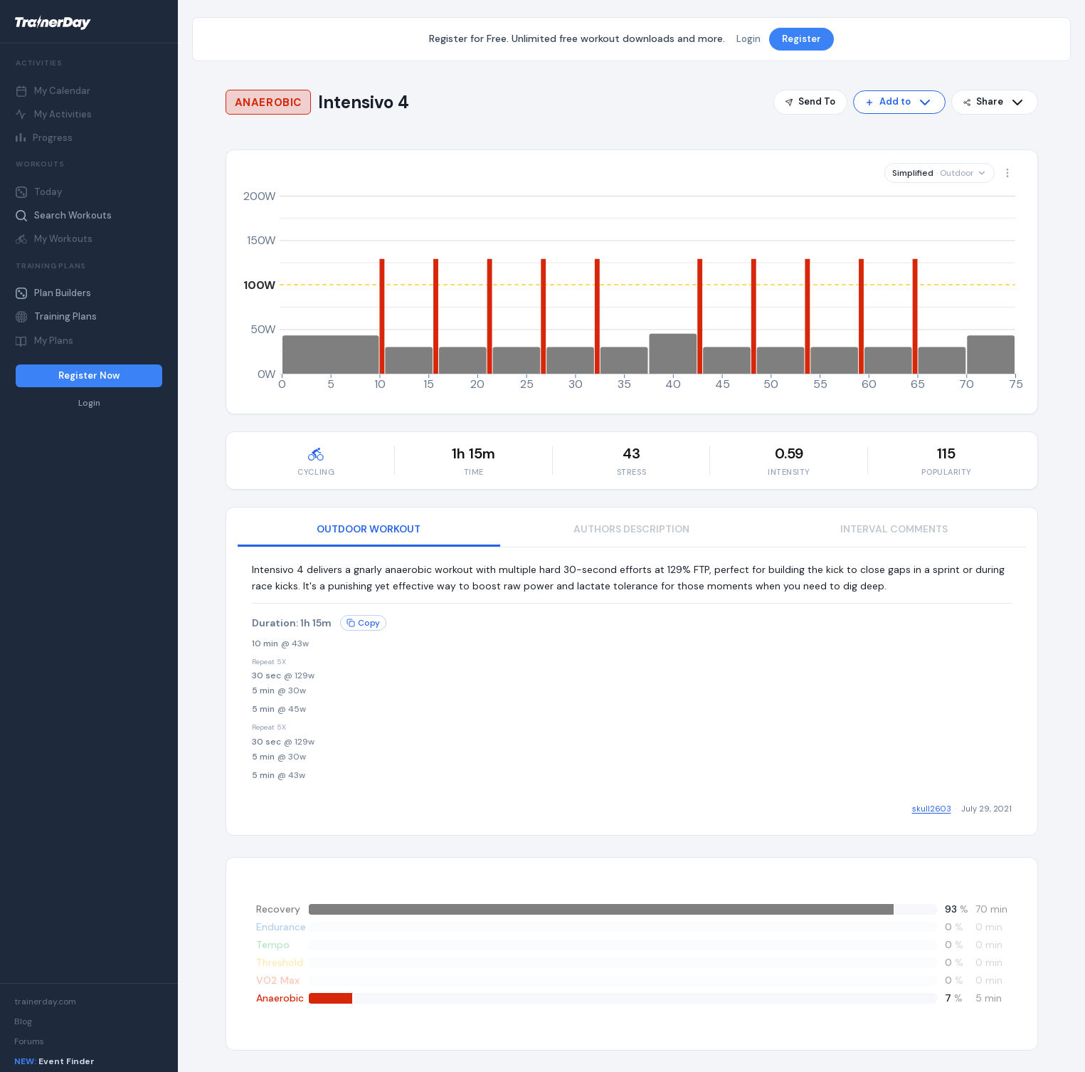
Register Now (89, 375)
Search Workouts (64, 215)
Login (89, 403)
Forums (29, 1041)
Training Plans (56, 316)
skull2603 (931, 809)
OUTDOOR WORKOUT (368, 528)
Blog (23, 1021)
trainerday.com (45, 1001)
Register (801, 39)
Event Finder (54, 1061)
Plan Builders (53, 293)
